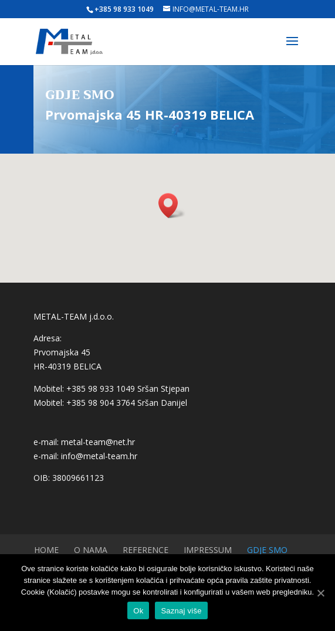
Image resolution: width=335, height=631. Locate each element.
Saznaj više (181, 610)
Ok (138, 610)
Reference (145, 549)
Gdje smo (267, 549)
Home (46, 549)
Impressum (208, 549)
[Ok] (320, 593)
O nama (90, 549)
